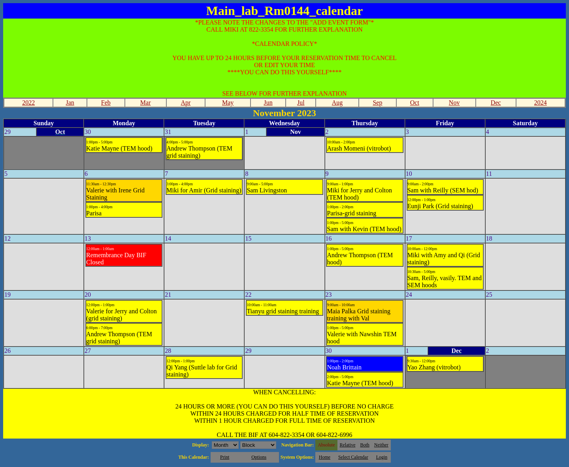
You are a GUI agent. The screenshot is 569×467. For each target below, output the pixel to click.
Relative (348, 445)
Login (382, 457)
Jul (301, 102)
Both (364, 445)
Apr (186, 102)
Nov (454, 102)
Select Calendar (353, 457)
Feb (106, 102)
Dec (496, 102)
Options (258, 457)
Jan (70, 102)
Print (224, 457)
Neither (381, 445)
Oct (414, 102)
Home (324, 457)
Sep (377, 102)
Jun (268, 102)
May (228, 102)
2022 (28, 102)
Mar (145, 102)
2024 (540, 102)
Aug (337, 102)
